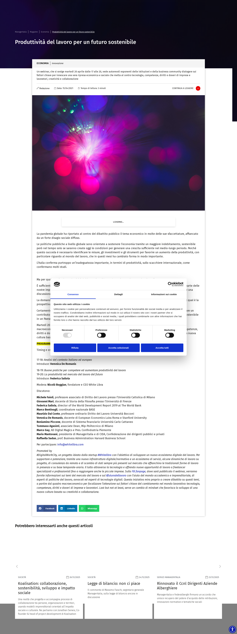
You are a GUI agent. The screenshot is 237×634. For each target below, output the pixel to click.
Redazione (44, 88)
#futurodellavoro (116, 475)
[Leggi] (49, 576)
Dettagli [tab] (118, 294)
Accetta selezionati (118, 347)
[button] (47, 508)
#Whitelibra (104, 455)
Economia (45, 32)
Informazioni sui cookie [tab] (164, 294)
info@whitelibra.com (70, 444)
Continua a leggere (183, 88)
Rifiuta (74, 347)
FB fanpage (138, 471)
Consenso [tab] (72, 294)
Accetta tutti (162, 347)
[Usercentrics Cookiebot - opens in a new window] (170, 284)
